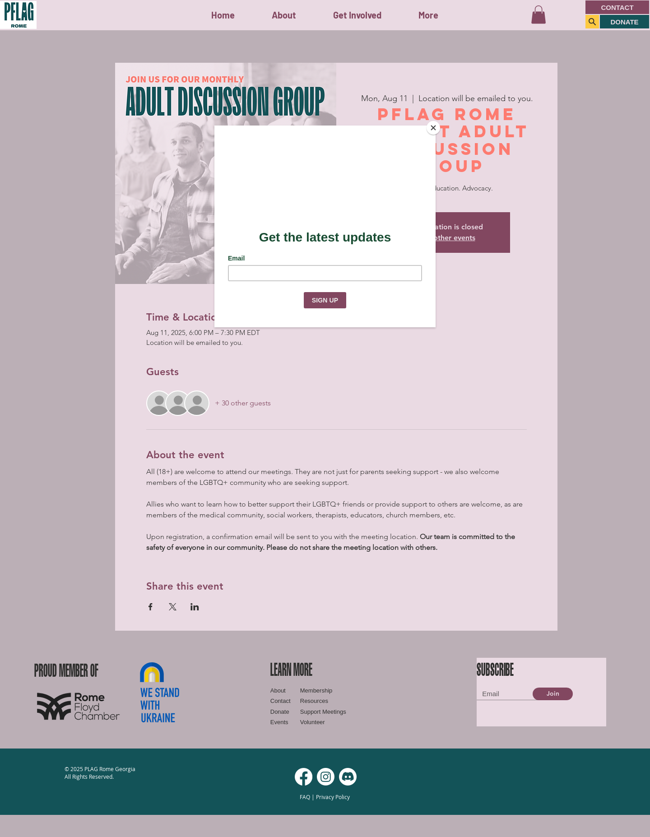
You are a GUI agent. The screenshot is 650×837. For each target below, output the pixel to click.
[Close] (433, 128)
